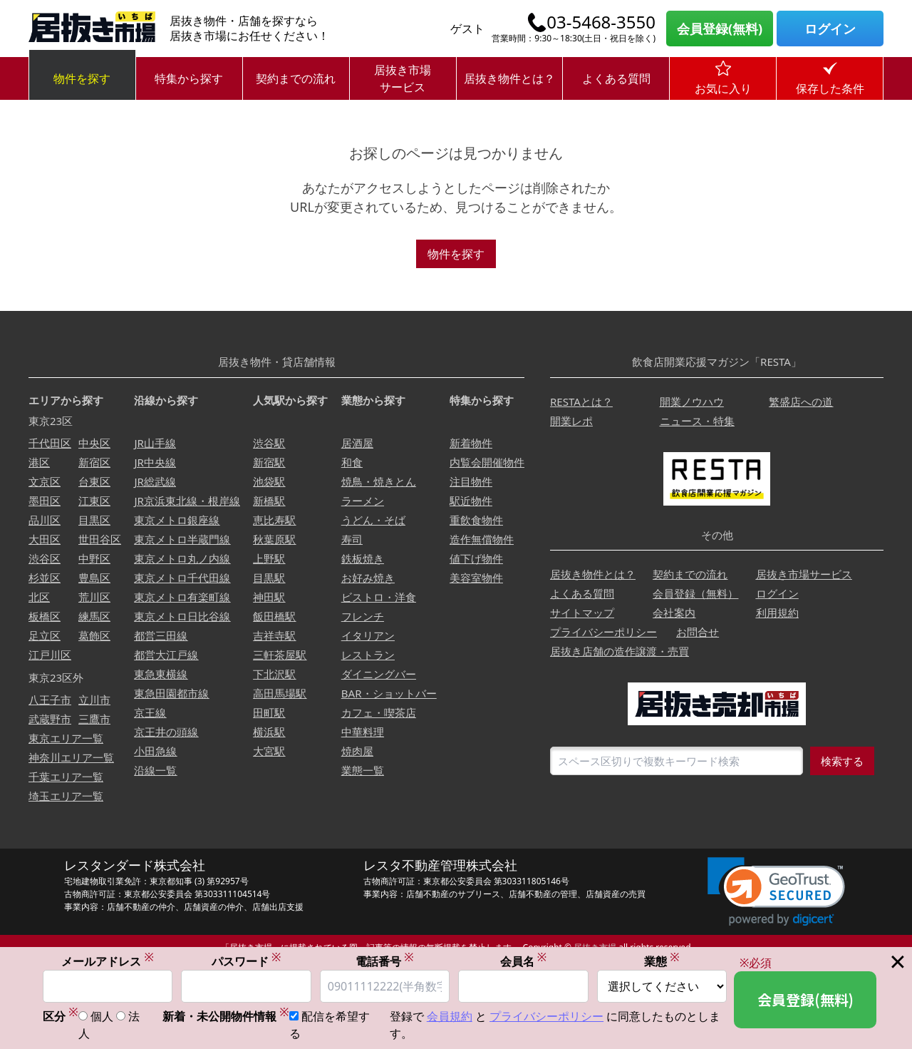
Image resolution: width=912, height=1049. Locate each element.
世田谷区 (99, 539)
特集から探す (189, 78)
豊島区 (94, 577)
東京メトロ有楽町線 (182, 597)
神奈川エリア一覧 (71, 757)
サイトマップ (582, 612)
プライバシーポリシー (603, 632)
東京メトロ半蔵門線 (182, 539)
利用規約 (777, 612)
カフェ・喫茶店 (378, 712)
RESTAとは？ (581, 401)
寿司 (352, 539)
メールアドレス (107, 961)
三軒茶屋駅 (279, 655)
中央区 (94, 443)
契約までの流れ (296, 78)
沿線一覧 (155, 770)
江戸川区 (49, 655)
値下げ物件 (476, 558)
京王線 (150, 712)
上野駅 (269, 558)
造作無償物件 (482, 539)
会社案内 (674, 612)
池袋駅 (269, 481)
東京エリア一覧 (65, 738)
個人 (101, 1017)
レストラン (368, 655)
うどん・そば (373, 520)
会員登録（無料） (695, 593)
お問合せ (697, 632)
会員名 (523, 961)
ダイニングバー (378, 674)
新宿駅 (269, 462)
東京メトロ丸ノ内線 (182, 558)
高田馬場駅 (279, 693)
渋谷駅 (269, 443)
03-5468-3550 (601, 22)
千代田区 (49, 443)
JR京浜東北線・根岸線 (186, 500)
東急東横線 (160, 674)
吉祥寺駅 (274, 635)
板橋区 (44, 616)
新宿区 (94, 462)
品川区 (44, 520)
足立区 (44, 635)
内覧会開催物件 (487, 462)
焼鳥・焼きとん (378, 481)
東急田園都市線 (171, 693)
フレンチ (362, 616)
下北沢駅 (274, 674)
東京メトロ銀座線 (176, 520)
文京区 (44, 481)
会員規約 (449, 1017)
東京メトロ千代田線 (182, 577)
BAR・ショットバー (389, 693)
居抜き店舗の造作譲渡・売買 (619, 651)
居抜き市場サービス (402, 78)
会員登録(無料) (719, 28)
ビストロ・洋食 (378, 597)
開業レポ (571, 421)
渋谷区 (44, 558)
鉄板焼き (362, 558)
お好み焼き (368, 577)
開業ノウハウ (692, 401)
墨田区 (44, 500)
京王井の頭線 (166, 732)
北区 (39, 597)
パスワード (246, 961)
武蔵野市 (49, 719)
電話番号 (385, 961)
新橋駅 (269, 500)
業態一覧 (362, 770)
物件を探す (81, 78)
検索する (842, 761)
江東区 (94, 500)
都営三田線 (160, 635)
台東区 (94, 481)
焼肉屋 (357, 751)
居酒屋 (357, 443)
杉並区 (44, 577)
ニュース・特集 (697, 421)
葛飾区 (94, 635)
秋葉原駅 (274, 539)
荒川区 (94, 597)
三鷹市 (94, 719)
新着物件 (471, 443)
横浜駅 (269, 732)
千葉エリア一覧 (65, 776)
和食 (352, 462)
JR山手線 (154, 443)
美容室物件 (476, 577)
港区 (39, 462)
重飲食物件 (476, 520)
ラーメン (362, 500)
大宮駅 (269, 751)
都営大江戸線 (166, 655)
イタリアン (368, 635)
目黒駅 (269, 577)
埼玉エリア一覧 (65, 796)
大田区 (44, 539)
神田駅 (269, 597)
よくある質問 (616, 78)
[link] (776, 892)
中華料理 (362, 732)
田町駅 (269, 712)
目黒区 (94, 520)
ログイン (830, 28)
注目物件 (471, 481)
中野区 (94, 558)
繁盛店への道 (801, 401)
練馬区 (94, 616)
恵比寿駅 (274, 520)
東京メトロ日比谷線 (182, 616)
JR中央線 (154, 462)
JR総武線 (154, 481)
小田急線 (155, 751)
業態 (662, 961)
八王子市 (49, 699)
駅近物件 (471, 500)
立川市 (94, 699)
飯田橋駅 (274, 616)
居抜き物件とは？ (509, 78)
